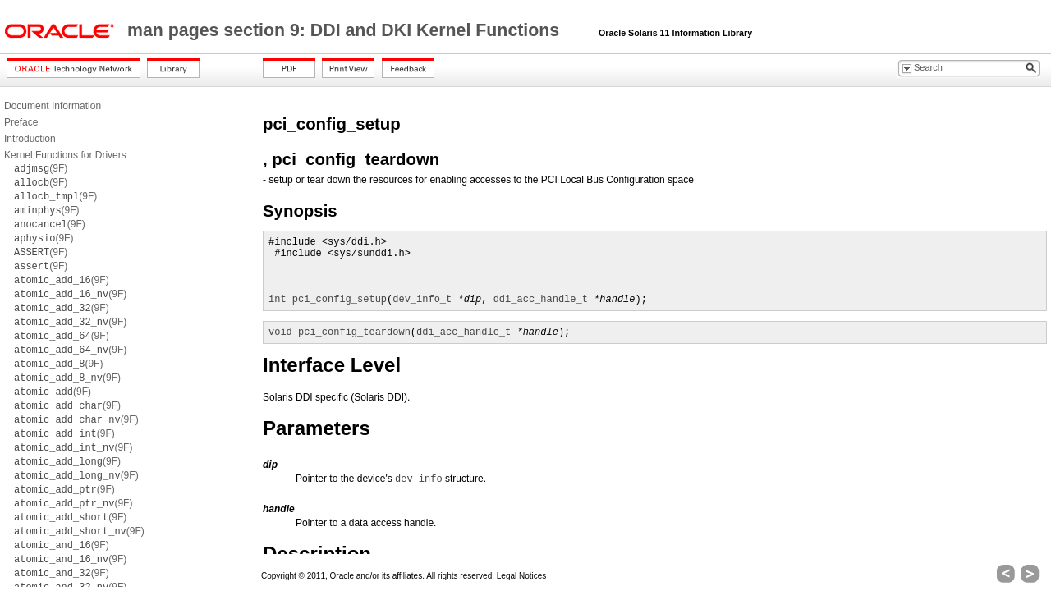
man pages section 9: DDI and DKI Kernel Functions (345, 30)
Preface (21, 122)
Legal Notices (522, 575)
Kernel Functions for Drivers (65, 155)
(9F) (40, 168)
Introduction (30, 138)
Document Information (52, 106)
